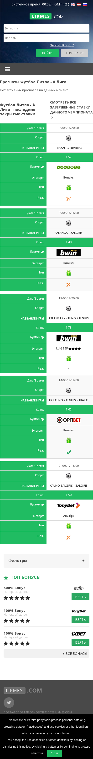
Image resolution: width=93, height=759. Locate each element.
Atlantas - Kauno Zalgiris (68, 318)
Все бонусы (75, 653)
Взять (80, 596)
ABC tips (68, 516)
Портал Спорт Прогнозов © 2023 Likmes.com (38, 712)
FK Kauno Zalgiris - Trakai (68, 400)
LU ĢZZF (68, 348)
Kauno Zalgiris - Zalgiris (69, 486)
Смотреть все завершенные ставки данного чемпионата (71, 109)
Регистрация (74, 53)
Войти (47, 53)
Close (54, 753)
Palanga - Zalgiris (69, 233)
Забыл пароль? (62, 45)
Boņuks (68, 177)
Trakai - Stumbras (68, 148)
